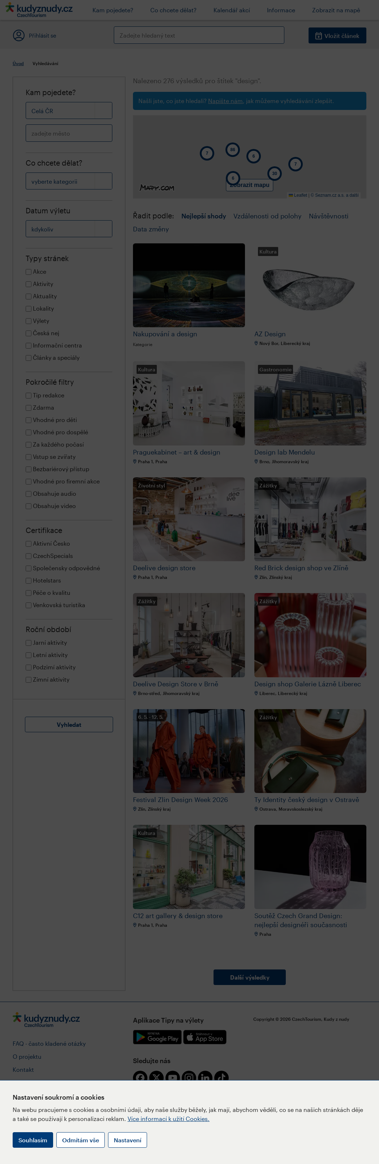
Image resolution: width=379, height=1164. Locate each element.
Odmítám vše (80, 1140)
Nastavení (127, 1140)
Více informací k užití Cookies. (169, 1118)
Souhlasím (32, 1140)
